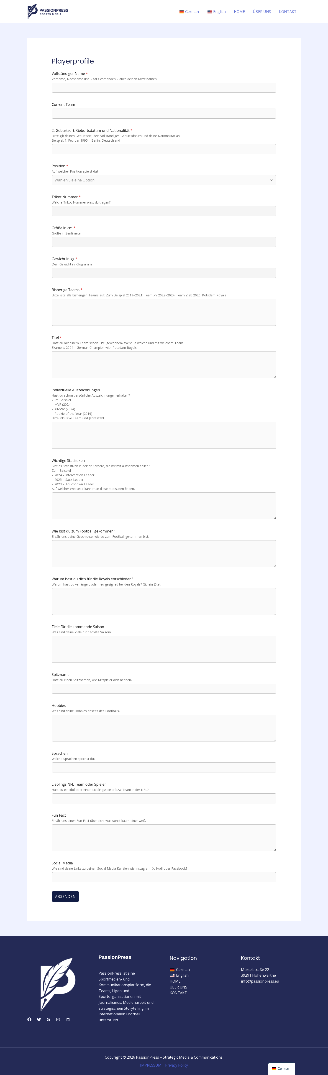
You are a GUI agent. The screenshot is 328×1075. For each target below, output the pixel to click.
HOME (241, 11)
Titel (57, 337)
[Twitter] (39, 1019)
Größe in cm (63, 227)
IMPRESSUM (150, 1065)
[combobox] (162, 180)
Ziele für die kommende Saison (78, 626)
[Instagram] (58, 1019)
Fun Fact (59, 815)
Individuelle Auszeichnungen (76, 389)
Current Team (63, 104)
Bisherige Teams (67, 289)
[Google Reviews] (48, 1019)
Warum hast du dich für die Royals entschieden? (92, 578)
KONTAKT (288, 11)
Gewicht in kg (64, 258)
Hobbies (59, 705)
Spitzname (60, 674)
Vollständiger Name (70, 73)
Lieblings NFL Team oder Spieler (79, 784)
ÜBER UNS (263, 11)
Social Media (62, 863)
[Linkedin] (68, 1019)
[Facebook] (29, 1019)
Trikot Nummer (66, 196)
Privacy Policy (176, 1065)
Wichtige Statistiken (68, 460)
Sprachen (60, 753)
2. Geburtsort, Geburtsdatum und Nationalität (92, 130)
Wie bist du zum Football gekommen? (83, 531)
